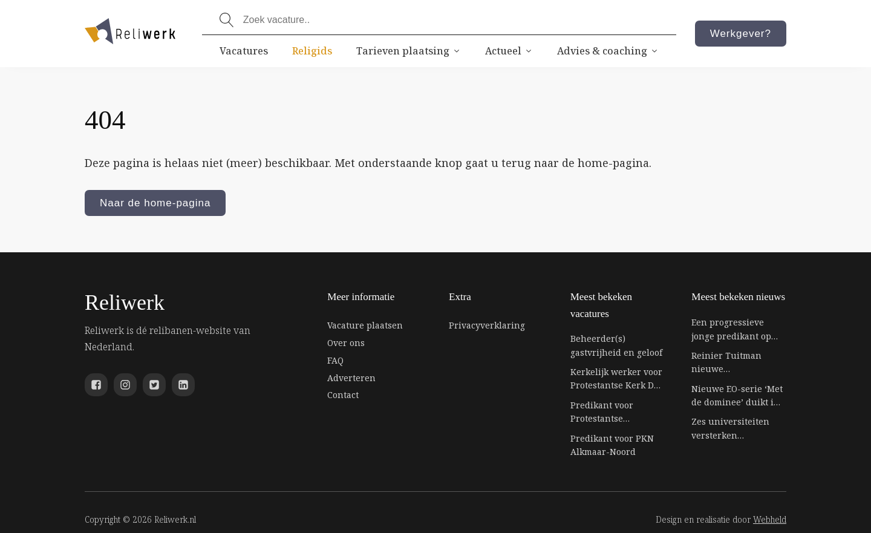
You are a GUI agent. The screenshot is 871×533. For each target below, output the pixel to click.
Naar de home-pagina (155, 203)
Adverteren (351, 378)
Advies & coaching (608, 50)
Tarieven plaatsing (408, 50)
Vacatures (244, 50)
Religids (312, 50)
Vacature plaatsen (365, 325)
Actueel (509, 50)
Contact (343, 395)
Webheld (769, 519)
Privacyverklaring (487, 325)
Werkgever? (740, 33)
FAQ (335, 360)
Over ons (346, 342)
